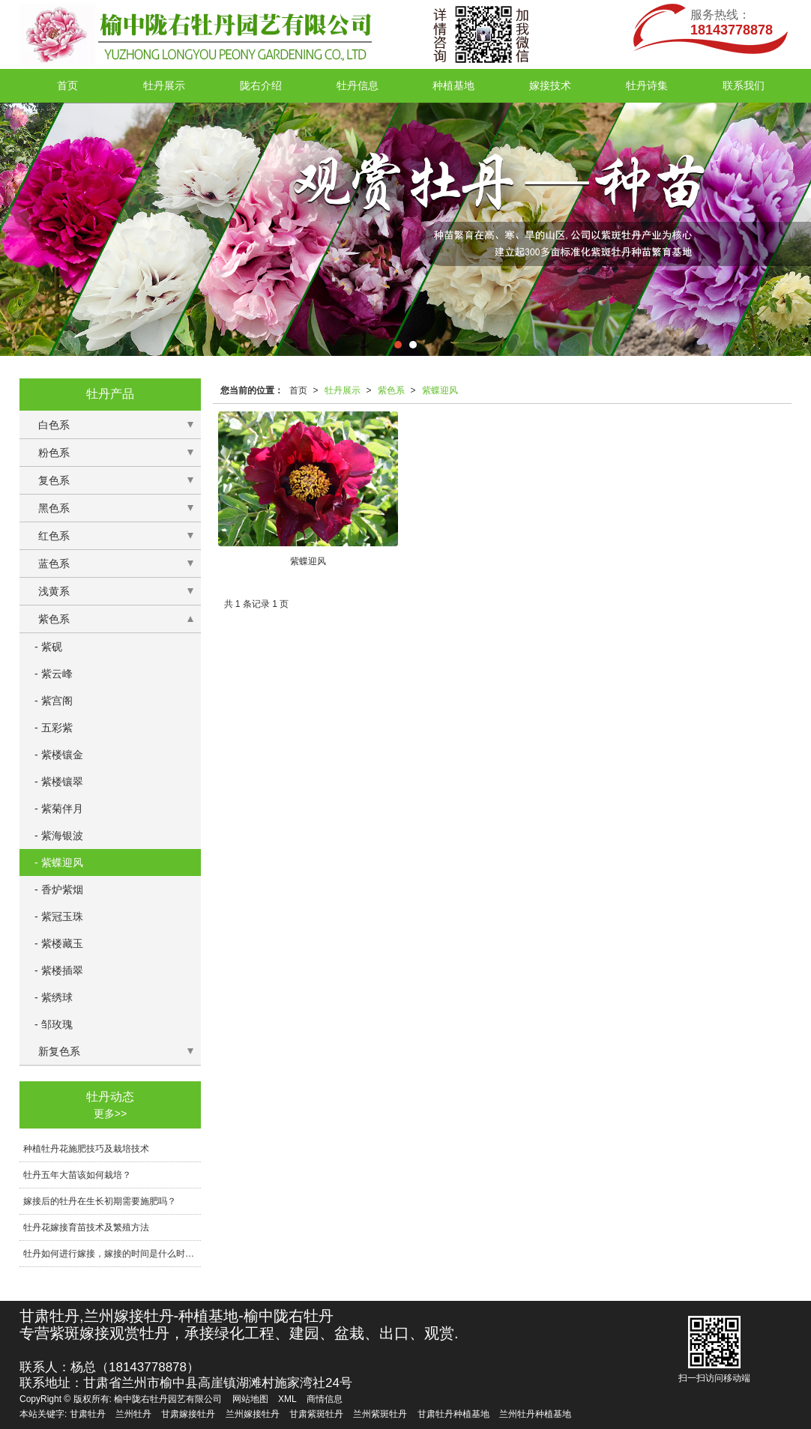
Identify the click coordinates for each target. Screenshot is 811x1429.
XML (287, 1399)
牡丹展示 (164, 85)
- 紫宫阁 (53, 701)
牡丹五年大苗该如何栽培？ (77, 1175)
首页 (67, 85)
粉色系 (54, 453)
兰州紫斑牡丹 (380, 1414)
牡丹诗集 (647, 85)
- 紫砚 (48, 647)
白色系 (54, 425)
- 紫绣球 (53, 997)
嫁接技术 (550, 85)
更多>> (110, 1114)
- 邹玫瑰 (53, 1024)
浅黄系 (54, 591)
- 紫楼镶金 (58, 755)
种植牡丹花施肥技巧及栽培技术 (86, 1148)
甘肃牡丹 (88, 1414)
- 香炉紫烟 (58, 889)
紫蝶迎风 (440, 390)
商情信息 (325, 1399)
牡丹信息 (358, 85)
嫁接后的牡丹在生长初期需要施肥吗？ (99, 1201)
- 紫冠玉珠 (58, 916)
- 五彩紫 (53, 728)
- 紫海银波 (58, 836)
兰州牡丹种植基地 (535, 1414)
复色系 (54, 480)
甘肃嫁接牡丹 (188, 1414)
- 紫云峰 (53, 674)
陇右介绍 (261, 85)
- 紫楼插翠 (58, 970)
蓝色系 (54, 564)
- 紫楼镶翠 (58, 782)
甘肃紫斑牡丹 (316, 1414)
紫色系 (391, 390)
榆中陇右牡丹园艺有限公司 (168, 1399)
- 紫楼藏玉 (58, 943)
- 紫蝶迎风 (58, 862)
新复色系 (59, 1051)
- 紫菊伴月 (58, 809)
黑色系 (54, 508)
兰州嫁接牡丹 (253, 1414)
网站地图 (250, 1399)
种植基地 (453, 85)
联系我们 (744, 85)
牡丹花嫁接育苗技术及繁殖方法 (86, 1227)
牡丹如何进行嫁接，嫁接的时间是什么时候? (111, 1253)
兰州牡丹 (133, 1414)
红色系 (54, 536)
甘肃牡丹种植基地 (453, 1414)
